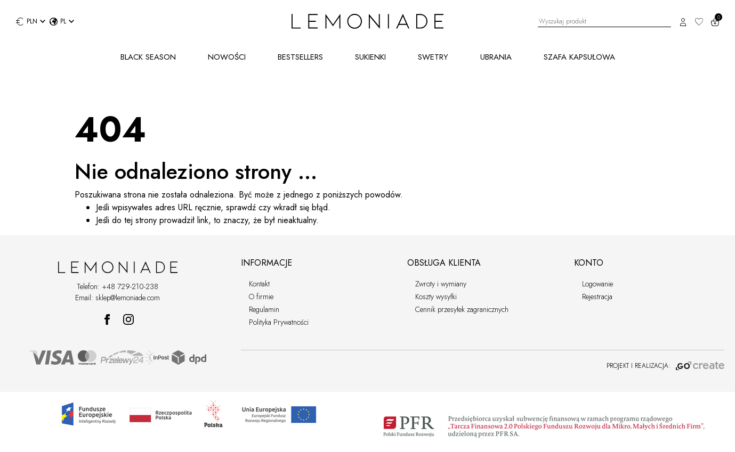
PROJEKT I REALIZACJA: (665, 366)
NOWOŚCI (227, 57)
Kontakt (259, 283)
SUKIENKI (370, 57)
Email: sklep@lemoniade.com (117, 297)
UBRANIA (496, 57)
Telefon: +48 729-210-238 (117, 286)
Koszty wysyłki (436, 296)
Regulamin (264, 309)
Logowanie (597, 283)
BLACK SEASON (148, 57)
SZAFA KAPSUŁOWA (579, 57)
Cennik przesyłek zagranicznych (461, 309)
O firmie (261, 296)
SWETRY (433, 57)
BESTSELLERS (300, 57)
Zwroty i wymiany (440, 283)
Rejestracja (597, 296)
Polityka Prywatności (279, 322)
